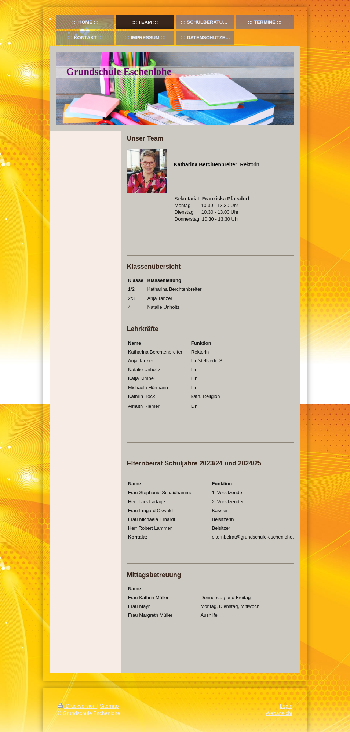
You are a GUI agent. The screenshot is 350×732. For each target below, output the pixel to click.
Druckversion (77, 706)
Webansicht (279, 713)
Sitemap (109, 706)
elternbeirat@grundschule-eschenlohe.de (255, 537)
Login (286, 706)
